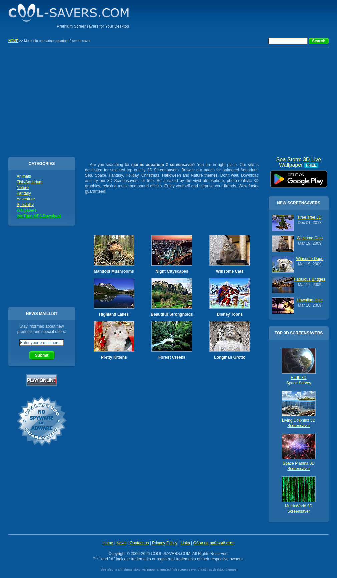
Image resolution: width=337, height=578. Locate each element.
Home (107, 543)
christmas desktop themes (217, 569)
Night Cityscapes (171, 271)
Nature (23, 187)
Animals (24, 176)
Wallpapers (27, 210)
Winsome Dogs (309, 258)
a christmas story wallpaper (135, 569)
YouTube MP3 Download (39, 216)
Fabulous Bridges (309, 279)
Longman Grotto (229, 357)
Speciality (25, 204)
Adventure (26, 199)
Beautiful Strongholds (172, 314)
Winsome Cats (230, 271)
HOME (13, 41)
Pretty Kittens (114, 357)
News (121, 543)
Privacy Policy (164, 543)
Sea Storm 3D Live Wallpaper (299, 176)
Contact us (139, 543)
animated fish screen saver (177, 569)
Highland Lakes (114, 314)
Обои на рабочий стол (214, 543)
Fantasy (24, 193)
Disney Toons (230, 314)
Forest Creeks (171, 357)
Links (185, 543)
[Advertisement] (251, 15)
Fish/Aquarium (29, 182)
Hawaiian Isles (309, 300)
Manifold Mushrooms (114, 271)
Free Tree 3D (310, 217)
